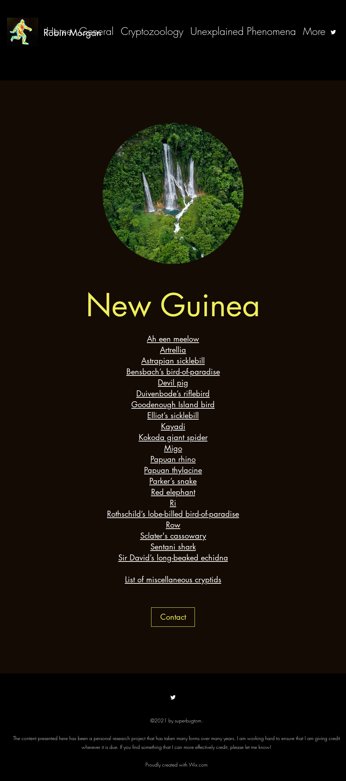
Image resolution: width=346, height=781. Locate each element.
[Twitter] (333, 32)
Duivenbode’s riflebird (173, 393)
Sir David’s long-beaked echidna (173, 558)
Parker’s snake (173, 481)
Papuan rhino (173, 459)
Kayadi (173, 426)
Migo (173, 448)
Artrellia (173, 350)
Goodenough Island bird (173, 404)
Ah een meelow (173, 339)
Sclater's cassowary (173, 536)
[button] (173, 617)
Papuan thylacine (173, 470)
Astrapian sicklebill (173, 361)
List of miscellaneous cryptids (173, 579)
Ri (173, 503)
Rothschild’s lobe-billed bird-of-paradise (173, 514)
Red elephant (173, 492)
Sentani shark (173, 547)
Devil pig (173, 383)
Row (173, 525)
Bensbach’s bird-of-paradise (173, 372)
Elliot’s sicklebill (173, 415)
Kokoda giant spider (173, 437)
